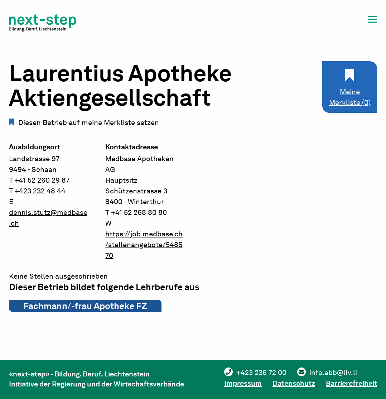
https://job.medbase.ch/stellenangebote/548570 (144, 245)
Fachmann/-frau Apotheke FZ (85, 306)
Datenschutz (293, 383)
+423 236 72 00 (261, 372)
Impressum (243, 383)
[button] (372, 20)
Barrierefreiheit (351, 383)
